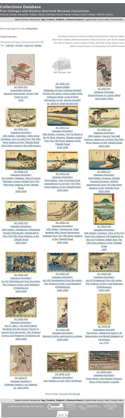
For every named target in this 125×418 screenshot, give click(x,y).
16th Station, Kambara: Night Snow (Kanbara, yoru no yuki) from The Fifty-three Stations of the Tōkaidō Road (21, 139)
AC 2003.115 (21, 171)
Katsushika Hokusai (21, 90)
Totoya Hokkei (62, 87)
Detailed (38, 45)
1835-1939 (21, 291)
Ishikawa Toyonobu (104, 92)
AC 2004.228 (62, 329)
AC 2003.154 (21, 319)
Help (107, 19)
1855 (104, 249)
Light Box (10, 45)
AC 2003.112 (62, 127)
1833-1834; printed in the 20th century (21, 145)
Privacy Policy (116, 19)
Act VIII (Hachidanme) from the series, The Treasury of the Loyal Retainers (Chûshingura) (62, 283)
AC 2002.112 (62, 83)
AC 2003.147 (62, 273)
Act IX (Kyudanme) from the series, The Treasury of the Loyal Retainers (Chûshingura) (104, 283)
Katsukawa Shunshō (104, 329)
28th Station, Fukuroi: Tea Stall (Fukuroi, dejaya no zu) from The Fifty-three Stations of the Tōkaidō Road (104, 139)
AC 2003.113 (104, 129)
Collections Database (20, 7)
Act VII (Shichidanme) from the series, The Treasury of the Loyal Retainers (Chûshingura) (21, 284)
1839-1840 (62, 339)
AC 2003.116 (62, 173)
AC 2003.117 (104, 171)
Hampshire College (27, 14)
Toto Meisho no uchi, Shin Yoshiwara (62, 380)
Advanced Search (74, 19)
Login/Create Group (94, 19)
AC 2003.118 (21, 223)
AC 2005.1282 (104, 372)
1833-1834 (62, 147)
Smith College (88, 14)
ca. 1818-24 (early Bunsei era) (62, 103)
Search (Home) (21, 19)
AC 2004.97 (21, 378)
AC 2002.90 (104, 88)
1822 (20, 100)
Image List (28, 45)
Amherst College (8, 14)
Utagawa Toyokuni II (21, 381)
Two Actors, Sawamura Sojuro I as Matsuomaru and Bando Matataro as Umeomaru (104, 336)
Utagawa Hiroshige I (20, 132)
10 (78, 394)
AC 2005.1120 (62, 374)
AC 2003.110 (21, 129)
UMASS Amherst (105, 14)
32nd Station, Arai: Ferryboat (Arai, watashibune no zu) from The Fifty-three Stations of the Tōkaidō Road (62, 183)
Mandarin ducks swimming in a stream (62, 336)
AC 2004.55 (104, 326)
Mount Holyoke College (68, 14)
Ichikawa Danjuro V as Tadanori (21, 384)
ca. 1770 (104, 342)
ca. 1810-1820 (20, 387)
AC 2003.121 (62, 222)
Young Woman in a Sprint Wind (104, 95)
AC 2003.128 (104, 226)
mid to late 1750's (104, 98)
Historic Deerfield (46, 14)
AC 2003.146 (21, 274)
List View (19, 45)
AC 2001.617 (21, 87)
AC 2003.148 (104, 273)
